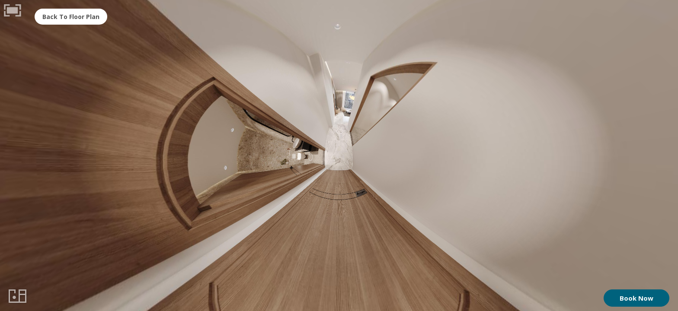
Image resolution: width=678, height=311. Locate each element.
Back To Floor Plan (70, 17)
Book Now (636, 298)
